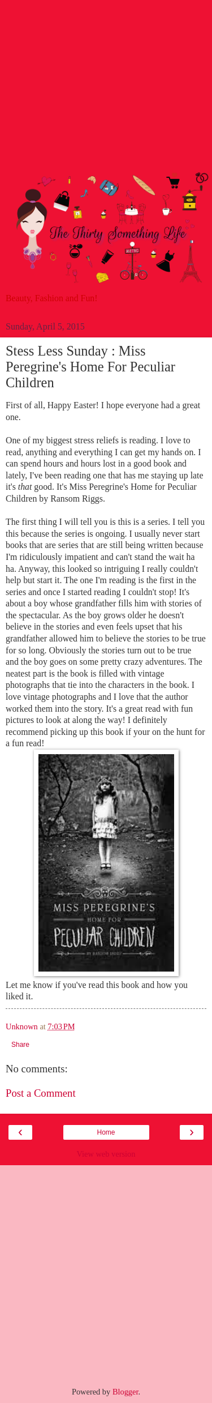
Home (106, 1132)
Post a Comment (41, 1093)
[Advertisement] (106, 90)
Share (20, 1045)
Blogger (126, 1391)
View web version (106, 1153)
